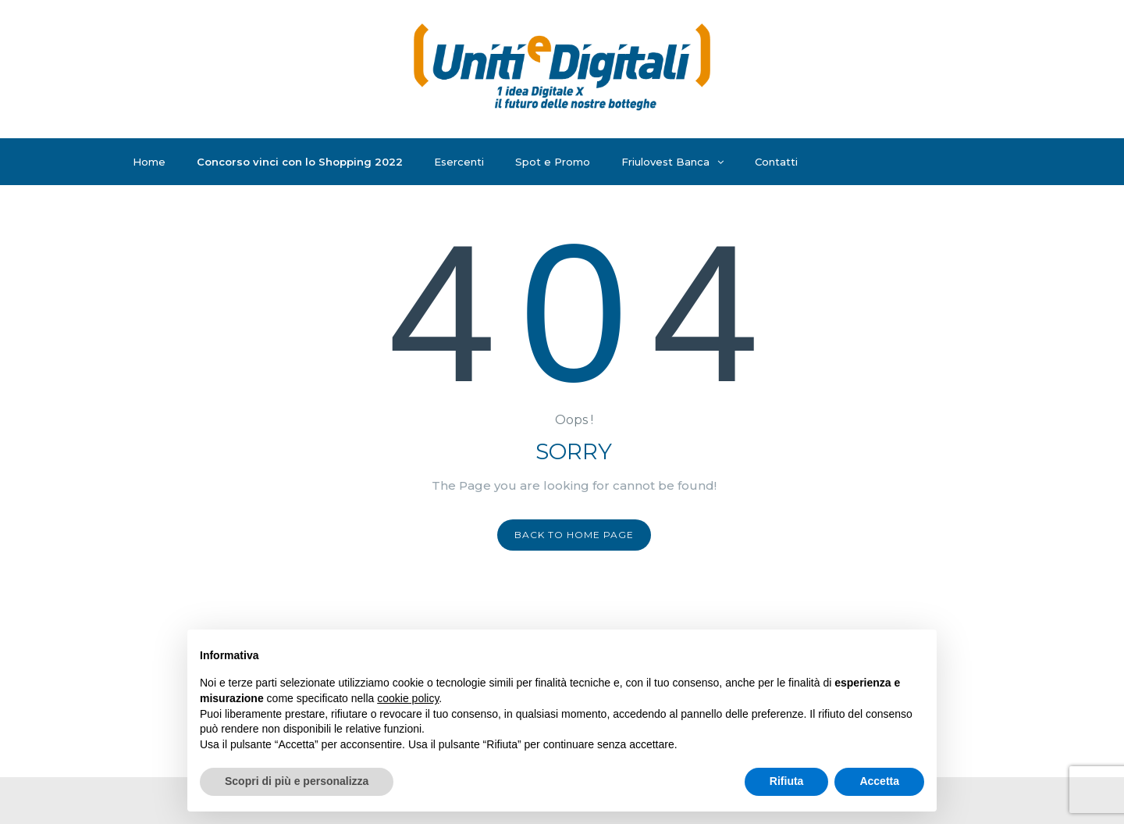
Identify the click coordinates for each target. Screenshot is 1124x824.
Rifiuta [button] (787, 781)
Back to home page (574, 534)
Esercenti (459, 161)
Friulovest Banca (672, 161)
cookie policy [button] (408, 698)
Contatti (776, 161)
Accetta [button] (879, 781)
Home (149, 161)
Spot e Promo (552, 161)
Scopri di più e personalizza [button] (296, 781)
